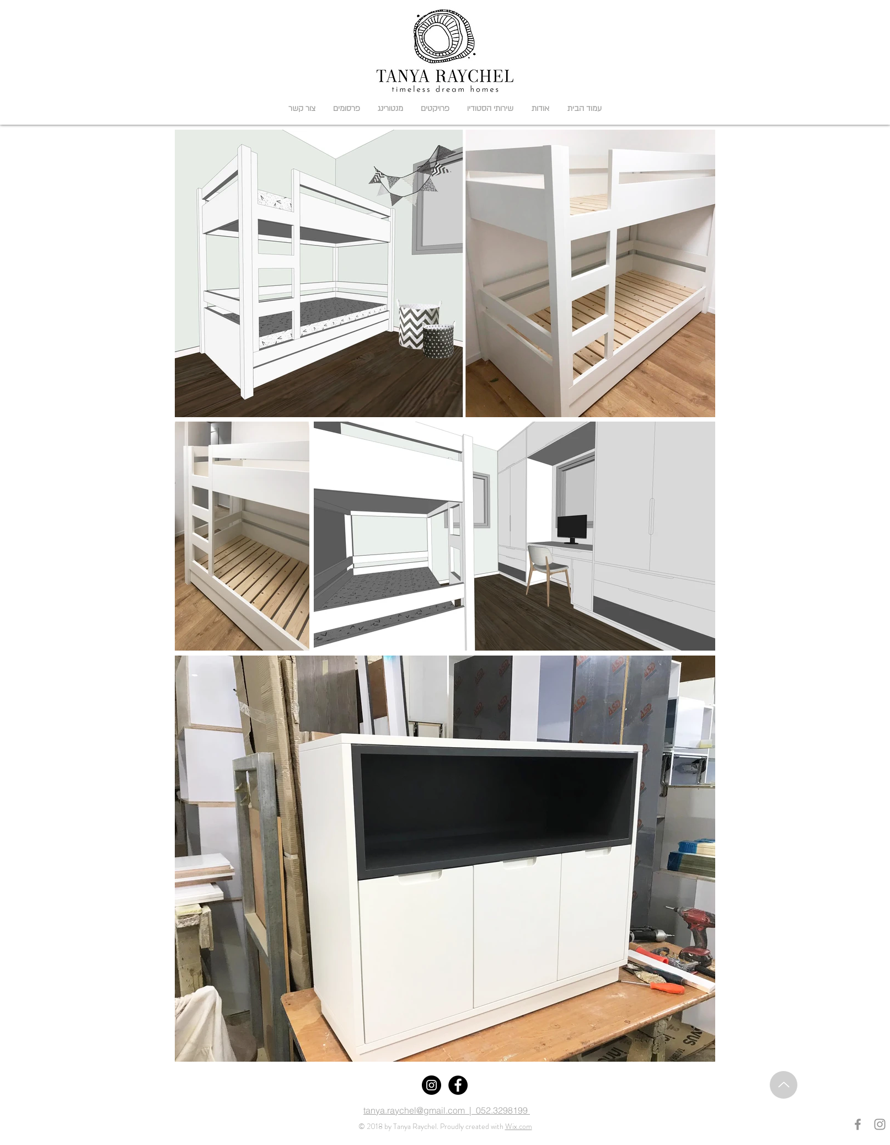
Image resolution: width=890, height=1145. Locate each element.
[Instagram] (431, 1085)
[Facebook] (458, 1085)
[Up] (783, 1085)
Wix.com (518, 1126)
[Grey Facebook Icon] (857, 1124)
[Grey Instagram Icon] (879, 1124)
